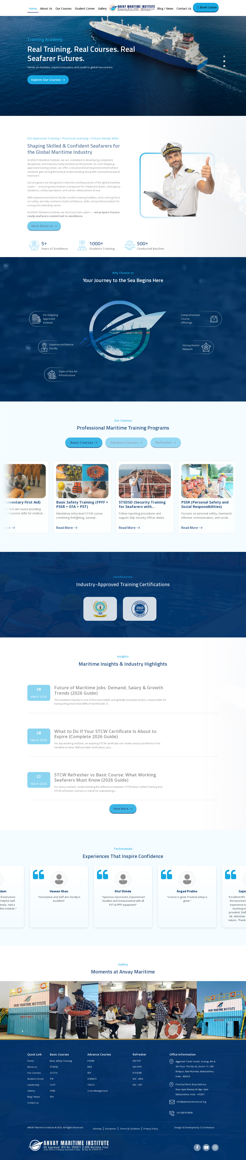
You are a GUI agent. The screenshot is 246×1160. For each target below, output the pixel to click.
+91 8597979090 (184, 1112)
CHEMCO (92, 1078)
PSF (52, 1078)
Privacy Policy (150, 1128)
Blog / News (165, 8)
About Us (46, 8)
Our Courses (63, 8)
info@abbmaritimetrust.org (191, 1101)
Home (33, 8)
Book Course (207, 7)
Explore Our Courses (48, 80)
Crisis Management (97, 1090)
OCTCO (54, 1072)
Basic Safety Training (61, 1060)
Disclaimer (110, 1128)
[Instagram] (215, 1147)
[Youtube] (206, 1147)
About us (32, 1066)
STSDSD (54, 1066)
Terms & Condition (130, 1128)
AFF (89, 1072)
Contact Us (184, 8)
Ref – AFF (137, 1084)
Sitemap (97, 1128)
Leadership (33, 1084)
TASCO (91, 1084)
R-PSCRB (137, 1072)
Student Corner (85, 8)
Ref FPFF (137, 1066)
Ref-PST (137, 1060)
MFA (89, 1066)
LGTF (52, 1084)
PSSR (52, 1090)
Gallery (102, 8)
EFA (52, 1096)
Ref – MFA (138, 1078)
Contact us (33, 1102)
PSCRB (90, 1060)
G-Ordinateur (207, 1127)
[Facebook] (197, 1147)
